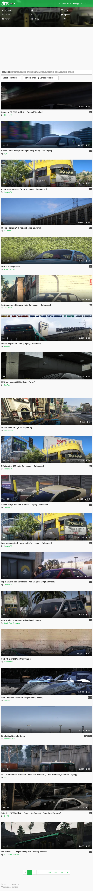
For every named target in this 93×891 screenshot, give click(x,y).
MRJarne (7, 231)
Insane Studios (9, 739)
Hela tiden (11, 78)
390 (49, 872)
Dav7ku (7, 385)
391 (55, 872)
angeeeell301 (9, 430)
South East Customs (12, 623)
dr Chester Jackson (11, 855)
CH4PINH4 (8, 816)
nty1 (5, 154)
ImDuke (7, 700)
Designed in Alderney (10, 884)
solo (5, 777)
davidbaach (8, 662)
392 (62, 872)
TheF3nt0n (8, 308)
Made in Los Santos (9, 887)
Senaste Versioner (41, 78)
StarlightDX (8, 346)
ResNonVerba (9, 269)
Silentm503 (8, 115)
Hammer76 (8, 192)
